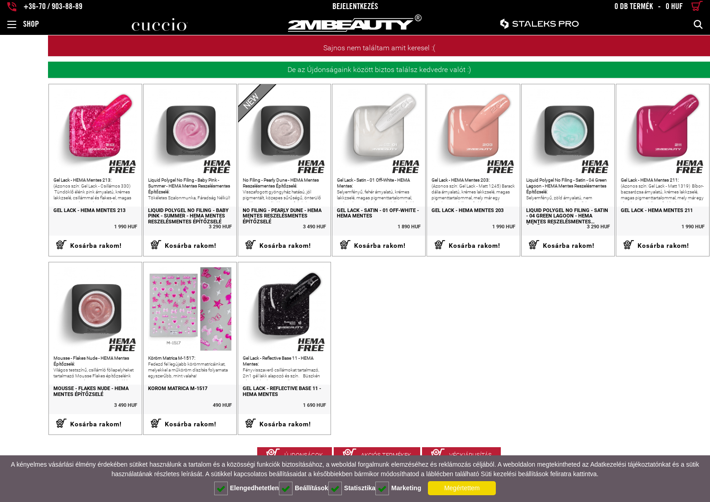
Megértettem (462, 488)
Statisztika (351, 488)
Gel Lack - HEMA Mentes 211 (650, 217)
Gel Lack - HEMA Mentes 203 (447, 217)
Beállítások (303, 488)
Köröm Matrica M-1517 (136, 402)
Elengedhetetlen (246, 488)
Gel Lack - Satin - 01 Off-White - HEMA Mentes (351, 220)
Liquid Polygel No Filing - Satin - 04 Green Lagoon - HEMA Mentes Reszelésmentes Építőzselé (555, 223)
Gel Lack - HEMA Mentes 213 (41, 217)
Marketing (398, 488)
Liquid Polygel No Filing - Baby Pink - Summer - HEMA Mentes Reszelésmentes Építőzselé (147, 223)
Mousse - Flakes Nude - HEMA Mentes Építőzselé (43, 405)
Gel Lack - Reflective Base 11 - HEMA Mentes (247, 405)
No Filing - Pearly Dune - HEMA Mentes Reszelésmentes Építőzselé (247, 223)
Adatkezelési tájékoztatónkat (630, 464)
